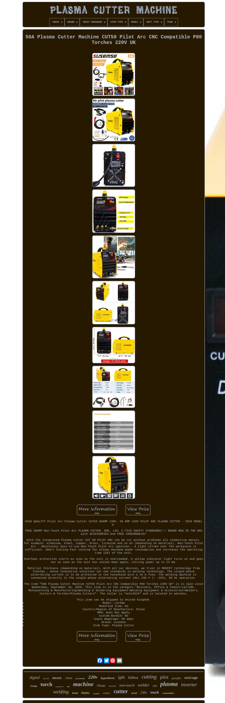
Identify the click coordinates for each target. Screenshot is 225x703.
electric (57, 678)
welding (61, 691)
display (85, 692)
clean (68, 678)
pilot (164, 677)
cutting (149, 677)
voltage (191, 678)
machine (83, 684)
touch (154, 692)
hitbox (133, 677)
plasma (169, 684)
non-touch (126, 685)
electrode (112, 686)
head (75, 693)
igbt (121, 677)
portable (176, 678)
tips (68, 686)
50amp (101, 685)
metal (134, 693)
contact (106, 693)
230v (143, 692)
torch (46, 684)
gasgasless (60, 686)
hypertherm (108, 678)
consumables (168, 693)
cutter (121, 691)
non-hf (46, 678)
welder (143, 685)
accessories (80, 678)
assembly (96, 694)
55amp (33, 686)
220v (92, 677)
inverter (189, 684)
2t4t (155, 685)
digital (35, 677)
